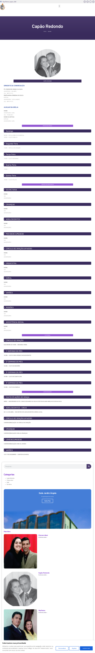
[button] (59, 6)
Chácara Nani (10, 480)
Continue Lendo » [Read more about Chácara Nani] (42, 537)
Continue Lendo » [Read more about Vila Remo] (42, 612)
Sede (8, 482)
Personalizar (62, 648)
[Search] (89, 466)
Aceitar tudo (86, 648)
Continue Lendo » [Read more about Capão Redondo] (42, 574)
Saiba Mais (47, 501)
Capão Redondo (10, 478)
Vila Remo (9, 484)
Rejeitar (74, 648)
